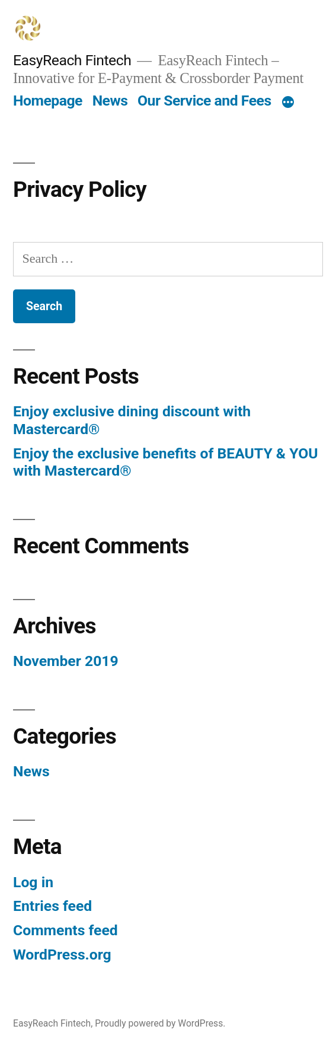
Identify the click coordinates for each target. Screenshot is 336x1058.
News (110, 100)
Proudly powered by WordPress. (160, 1023)
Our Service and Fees (204, 100)
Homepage (47, 100)
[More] (288, 103)
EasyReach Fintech (72, 60)
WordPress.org (62, 954)
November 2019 (66, 661)
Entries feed (52, 905)
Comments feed (65, 930)
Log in (33, 882)
